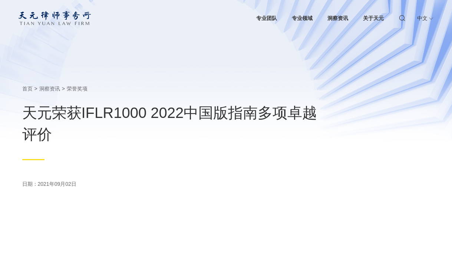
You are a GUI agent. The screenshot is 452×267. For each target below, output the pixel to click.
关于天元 (373, 18)
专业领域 (302, 18)
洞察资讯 (337, 18)
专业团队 (266, 18)
